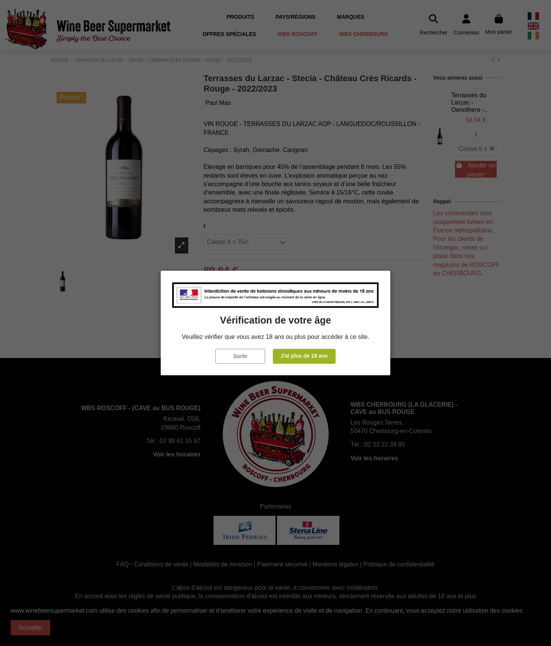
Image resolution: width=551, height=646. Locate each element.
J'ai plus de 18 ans (304, 356)
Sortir (240, 356)
